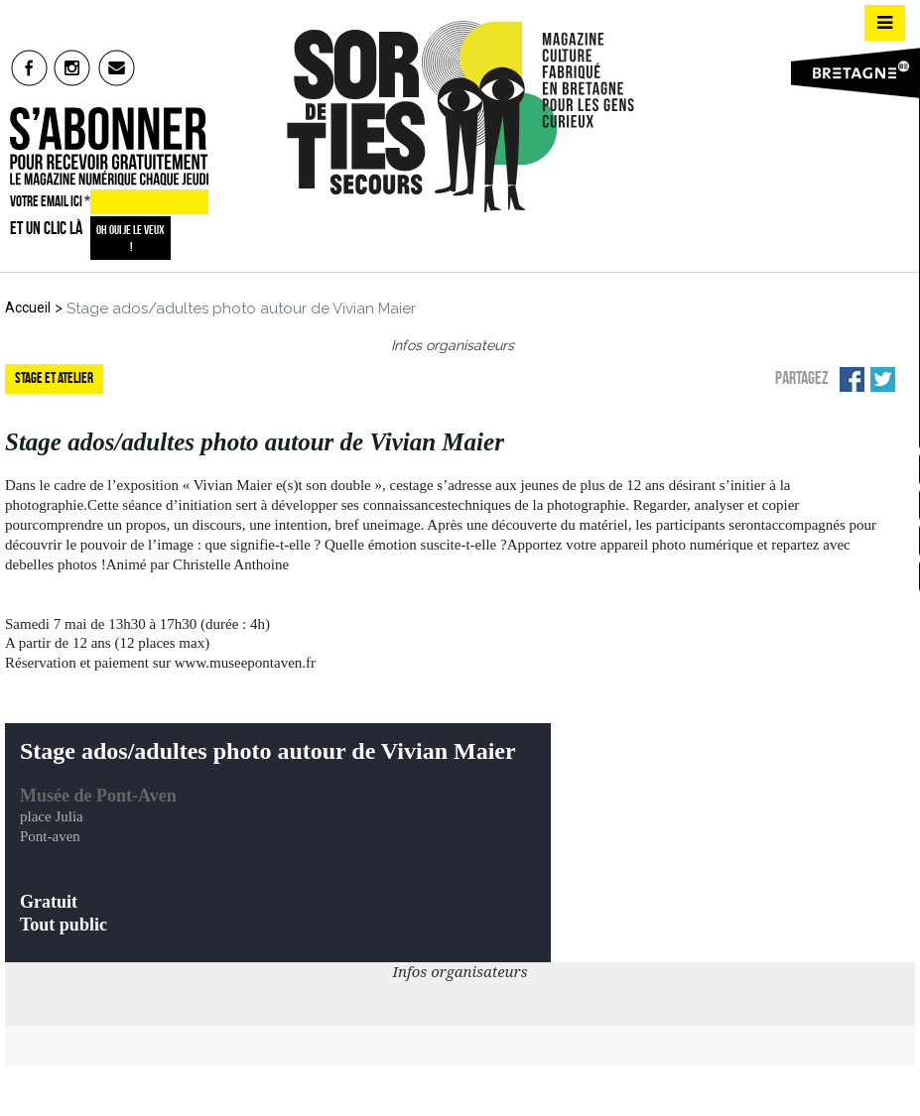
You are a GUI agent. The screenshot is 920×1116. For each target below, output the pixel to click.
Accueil (28, 307)
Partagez (802, 378)
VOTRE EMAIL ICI (50, 201)
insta (73, 67)
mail (117, 67)
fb (29, 67)
